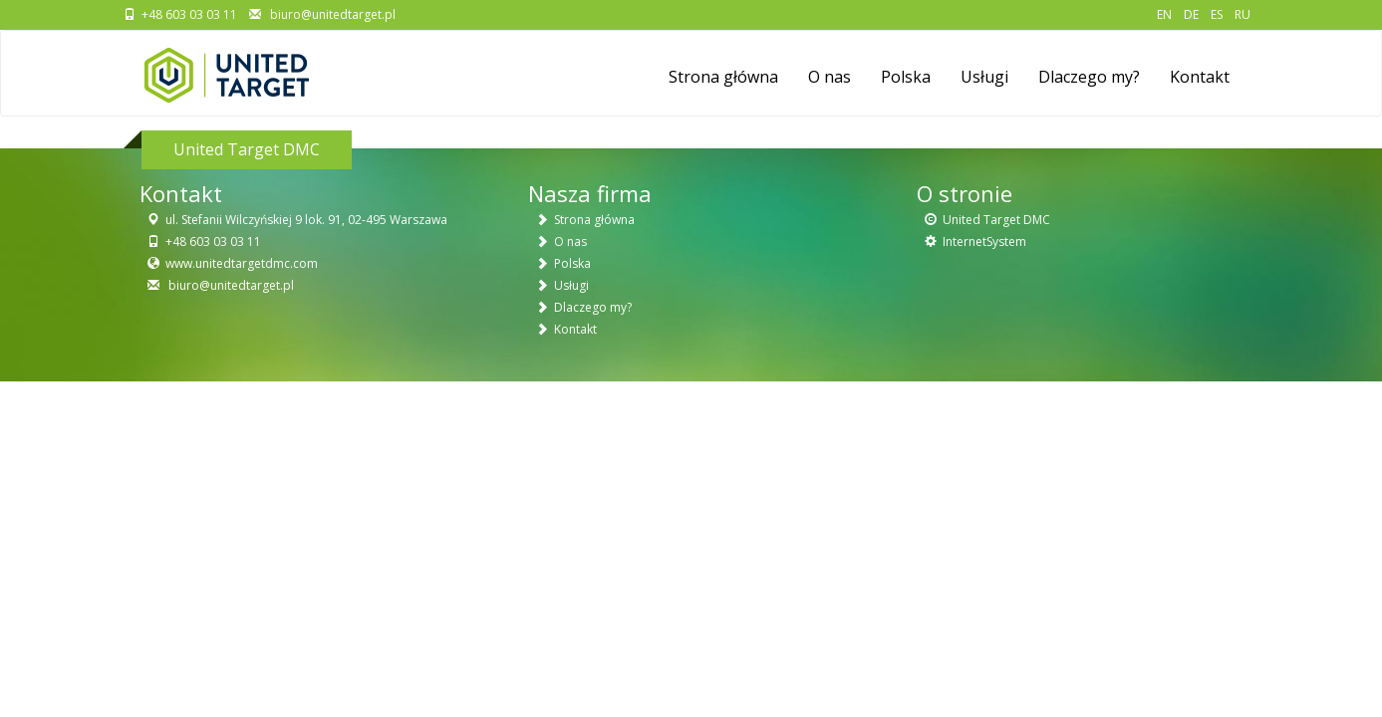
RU (1242, 14)
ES (1217, 14)
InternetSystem (984, 241)
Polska (906, 77)
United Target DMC (996, 219)
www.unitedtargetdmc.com (241, 263)
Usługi (984, 77)
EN (1164, 14)
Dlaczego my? (1089, 77)
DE (1191, 14)
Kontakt (1200, 77)
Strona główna (723, 77)
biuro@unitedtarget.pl (331, 14)
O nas (829, 77)
